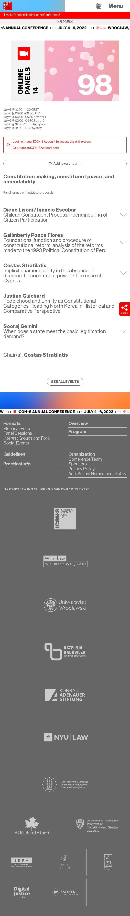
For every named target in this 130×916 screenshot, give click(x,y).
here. (56, 148)
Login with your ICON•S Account (34, 141)
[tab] (65, 215)
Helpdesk (65, 21)
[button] (99, 6)
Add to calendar (65, 163)
